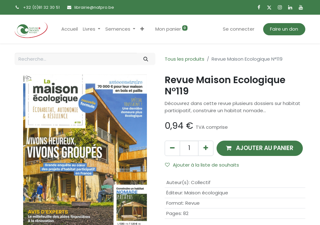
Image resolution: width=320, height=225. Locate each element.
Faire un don (284, 29)
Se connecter (238, 29)
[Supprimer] (172, 148)
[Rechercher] (146, 59)
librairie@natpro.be (94, 7)
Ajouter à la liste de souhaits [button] (202, 165)
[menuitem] (69, 29)
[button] (142, 29)
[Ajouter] (205, 148)
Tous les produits (184, 59)
